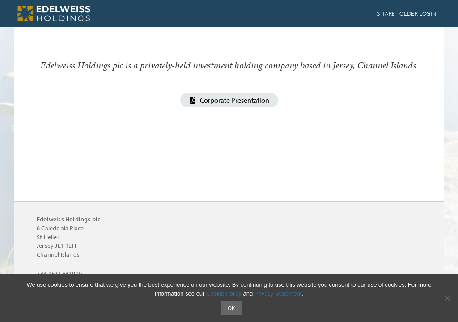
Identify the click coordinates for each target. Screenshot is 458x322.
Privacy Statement (278, 293)
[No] (446, 297)
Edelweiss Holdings (81, 13)
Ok (231, 308)
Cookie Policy (224, 293)
